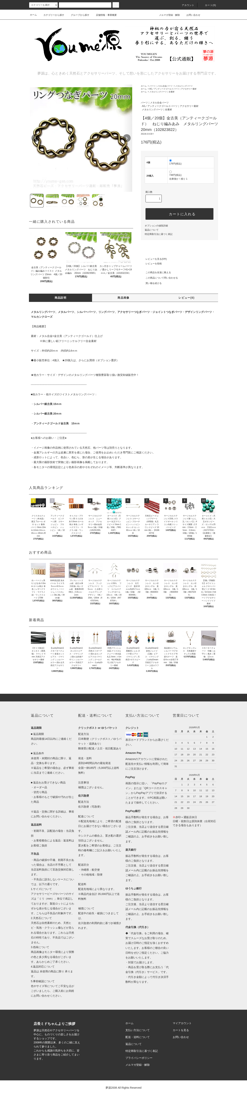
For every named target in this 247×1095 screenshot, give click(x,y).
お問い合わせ (191, 15)
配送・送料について (137, 1037)
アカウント (186, 5)
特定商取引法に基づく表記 (159, 234)
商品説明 (61, 297)
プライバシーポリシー (138, 1057)
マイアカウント (182, 1023)
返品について (152, 230)
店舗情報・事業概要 (104, 15)
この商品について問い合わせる (159, 277)
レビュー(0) (186, 297)
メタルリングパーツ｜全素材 (161, 92)
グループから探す (77, 15)
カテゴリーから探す (51, 15)
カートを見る (181, 1030)
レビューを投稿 (151, 263)
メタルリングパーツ (184, 86)
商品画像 (123, 297)
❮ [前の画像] (35, 138)
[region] (81, 138)
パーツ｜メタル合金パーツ (161, 86)
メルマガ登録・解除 (167, 15)
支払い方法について (137, 1030)
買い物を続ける (151, 283)
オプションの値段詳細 (156, 225)
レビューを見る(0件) (154, 259)
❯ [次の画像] (127, 138)
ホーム (33, 14)
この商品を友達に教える (156, 272)
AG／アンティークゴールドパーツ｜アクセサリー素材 (172, 89)
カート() (208, 5)
